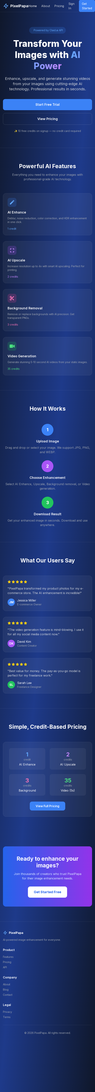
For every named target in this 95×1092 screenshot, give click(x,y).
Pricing (59, 6)
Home (32, 6)
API (5, 967)
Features (8, 956)
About (45, 6)
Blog (6, 989)
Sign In (71, 6)
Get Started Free (47, 892)
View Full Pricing (47, 806)
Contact (7, 994)
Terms (7, 1017)
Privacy (7, 1011)
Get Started (87, 6)
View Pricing (47, 119)
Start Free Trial (47, 104)
